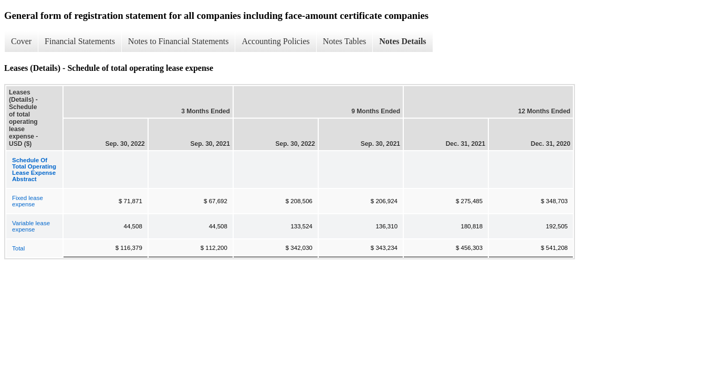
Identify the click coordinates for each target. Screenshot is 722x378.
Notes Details (402, 41)
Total (18, 248)
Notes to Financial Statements (178, 41)
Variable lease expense (31, 226)
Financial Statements (80, 41)
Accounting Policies (275, 41)
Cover (21, 41)
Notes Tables (345, 41)
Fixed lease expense (27, 201)
